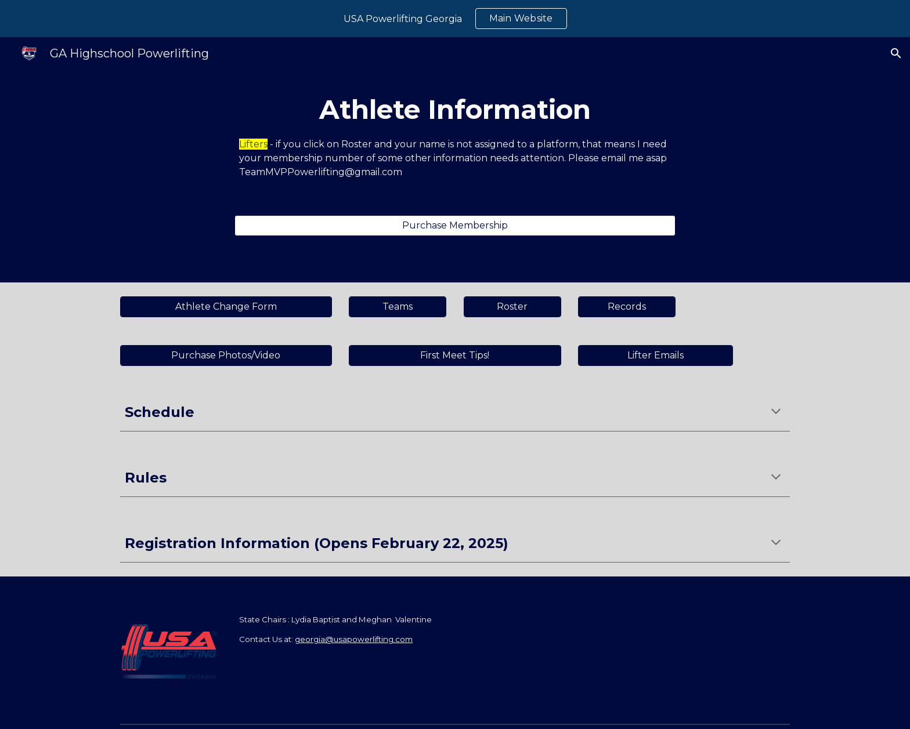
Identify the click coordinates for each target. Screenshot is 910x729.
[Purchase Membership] (455, 225)
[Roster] (512, 306)
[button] (896, 53)
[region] (455, 18)
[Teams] (397, 306)
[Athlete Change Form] (226, 306)
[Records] (627, 306)
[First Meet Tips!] (454, 355)
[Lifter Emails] (655, 355)
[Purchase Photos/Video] (226, 355)
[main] (455, 135)
